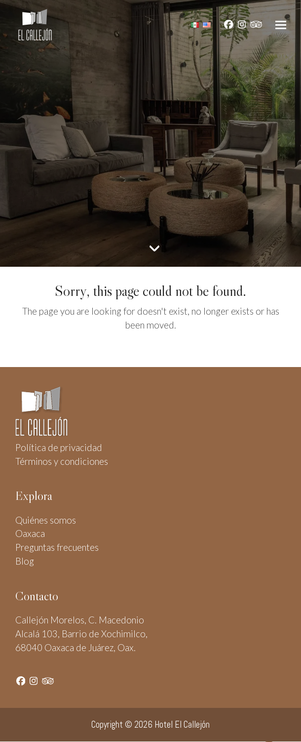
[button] (280, 25)
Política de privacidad (58, 447)
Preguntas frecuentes (57, 547)
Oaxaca (30, 533)
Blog (24, 561)
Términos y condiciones (61, 461)
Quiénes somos (45, 520)
